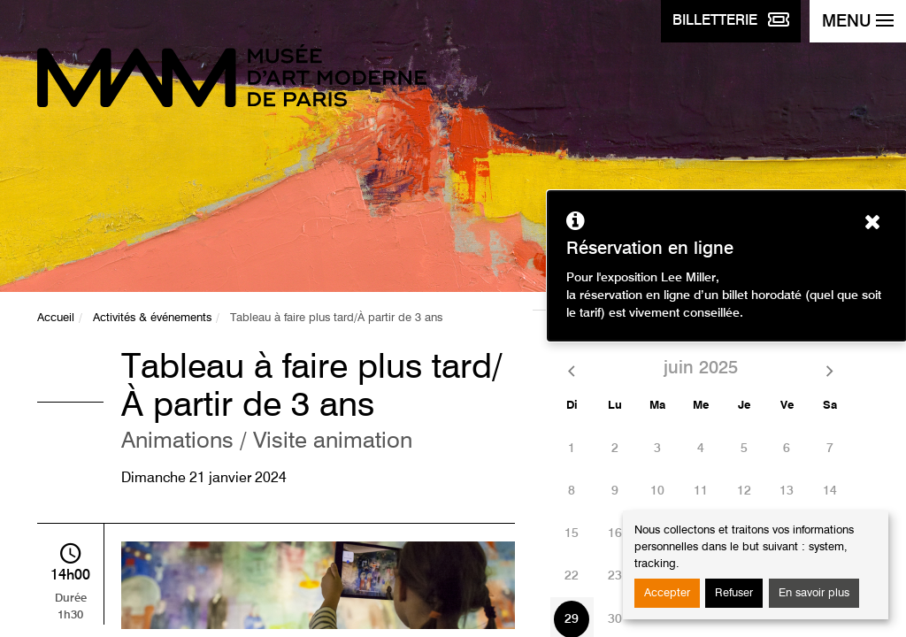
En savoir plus (814, 593)
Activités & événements (152, 318)
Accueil (55, 318)
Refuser (734, 593)
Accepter (667, 593)
